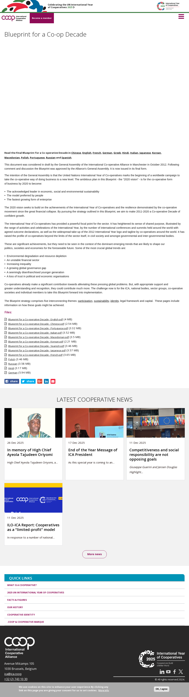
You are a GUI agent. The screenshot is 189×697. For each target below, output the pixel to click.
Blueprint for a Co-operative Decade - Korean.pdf (35, 341)
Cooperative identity (21, 614)
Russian (12, 363)
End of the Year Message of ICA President (92, 452)
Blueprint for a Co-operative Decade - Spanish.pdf (36, 346)
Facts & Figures (17, 599)
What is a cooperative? (22, 585)
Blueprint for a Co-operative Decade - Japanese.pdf (37, 350)
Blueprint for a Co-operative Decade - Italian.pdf (35, 332)
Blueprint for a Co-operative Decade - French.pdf (35, 355)
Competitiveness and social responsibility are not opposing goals (154, 454)
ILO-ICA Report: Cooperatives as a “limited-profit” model (33, 527)
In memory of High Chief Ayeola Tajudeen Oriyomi (30, 452)
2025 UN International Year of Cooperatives (35, 592)
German (13, 372)
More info (103, 690)
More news (94, 554)
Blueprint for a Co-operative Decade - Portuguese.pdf (38, 328)
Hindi (11, 368)
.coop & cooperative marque (25, 622)
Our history (15, 607)
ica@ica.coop (13, 674)
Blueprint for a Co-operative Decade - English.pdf (35, 319)
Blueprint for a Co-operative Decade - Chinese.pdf (36, 324)
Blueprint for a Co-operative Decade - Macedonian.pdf (38, 337)
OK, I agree (161, 689)
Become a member (42, 18)
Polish (11, 359)
